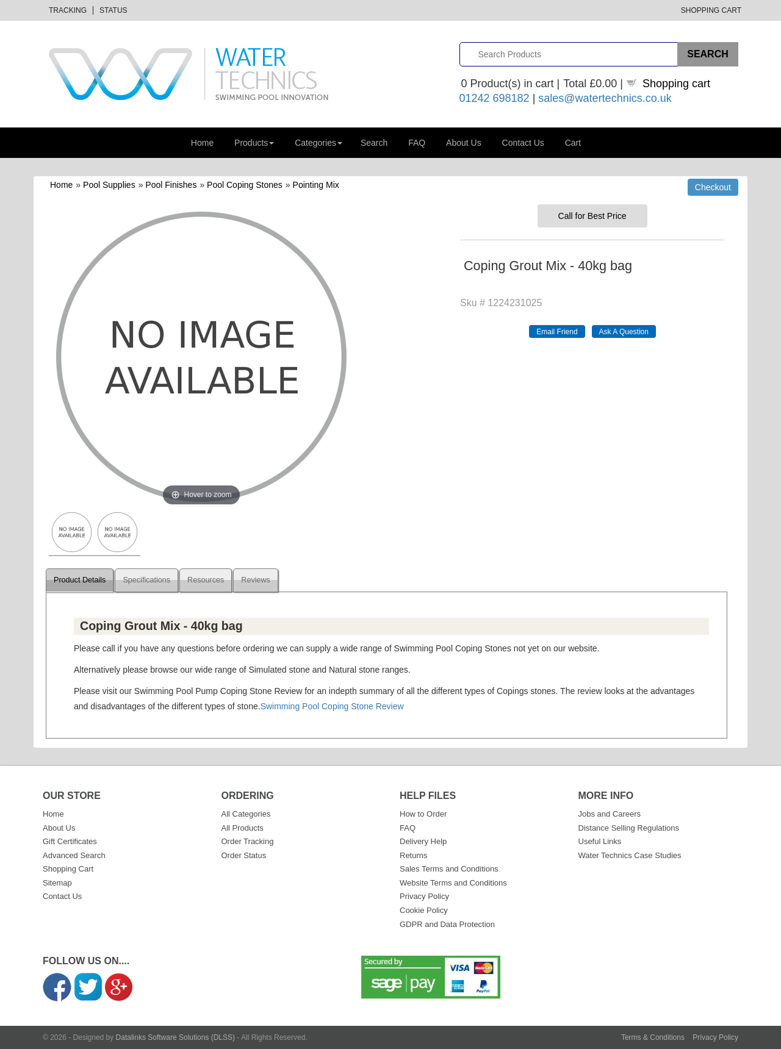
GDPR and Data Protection (447, 924)
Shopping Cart (711, 10)
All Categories (246, 813)
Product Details (80, 580)
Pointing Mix (316, 185)
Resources (205, 580)
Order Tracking (247, 841)
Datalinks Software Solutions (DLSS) (175, 1037)
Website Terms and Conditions (453, 882)
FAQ (416, 143)
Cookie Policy (424, 910)
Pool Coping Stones (245, 185)
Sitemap (57, 882)
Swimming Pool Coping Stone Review (332, 706)
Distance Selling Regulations (628, 827)
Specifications (146, 580)
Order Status (244, 855)
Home (202, 143)
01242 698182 (494, 98)
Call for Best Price (592, 216)
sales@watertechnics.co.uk (604, 98)
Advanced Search (74, 855)
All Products (242, 827)
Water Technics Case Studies (630, 855)
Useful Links (600, 841)
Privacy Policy (424, 896)
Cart (573, 143)
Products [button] (254, 143)
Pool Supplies (109, 185)
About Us (463, 143)
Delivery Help (423, 841)
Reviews (255, 580)
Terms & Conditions (653, 1037)
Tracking (68, 10)
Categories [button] (318, 143)
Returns (414, 855)
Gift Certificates (70, 841)
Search (374, 143)
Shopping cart (676, 83)
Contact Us (523, 143)
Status (113, 10)
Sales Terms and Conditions (449, 868)
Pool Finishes (170, 185)
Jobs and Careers (609, 813)
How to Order (423, 813)
